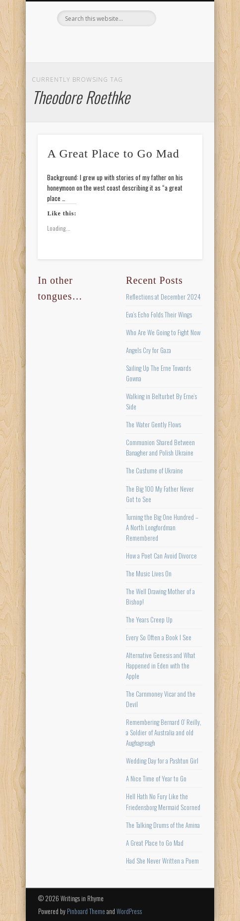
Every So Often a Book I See (158, 637)
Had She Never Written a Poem (162, 861)
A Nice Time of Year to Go (156, 778)
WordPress (129, 911)
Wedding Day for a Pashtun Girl (162, 761)
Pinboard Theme (86, 911)
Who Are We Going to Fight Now (163, 332)
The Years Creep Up (149, 619)
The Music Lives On (149, 573)
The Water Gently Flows (153, 424)
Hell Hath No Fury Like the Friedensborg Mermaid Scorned (163, 801)
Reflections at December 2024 (163, 297)
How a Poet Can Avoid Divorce (161, 556)
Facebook (78, 43)
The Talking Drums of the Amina (163, 825)
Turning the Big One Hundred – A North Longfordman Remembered (162, 527)
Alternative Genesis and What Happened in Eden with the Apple (160, 665)
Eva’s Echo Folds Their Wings (159, 314)
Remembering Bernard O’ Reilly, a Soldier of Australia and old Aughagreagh (163, 732)
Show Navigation (178, 89)
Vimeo (139, 43)
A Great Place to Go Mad (113, 153)
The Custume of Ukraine (154, 470)
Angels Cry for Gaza (148, 350)
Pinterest (118, 43)
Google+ (159, 43)
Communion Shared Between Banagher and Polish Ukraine (160, 447)
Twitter (98, 43)
